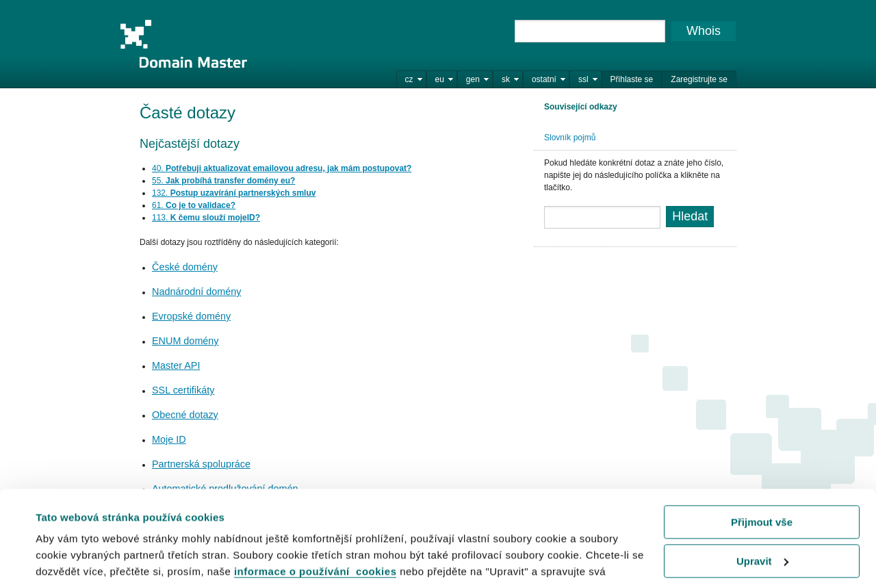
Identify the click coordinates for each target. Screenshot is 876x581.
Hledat (690, 216)
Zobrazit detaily (74, 553)
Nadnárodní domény (196, 291)
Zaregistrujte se (699, 79)
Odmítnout (762, 511)
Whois (703, 31)
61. (193, 205)
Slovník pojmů (569, 137)
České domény (185, 266)
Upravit (762, 472)
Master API (176, 365)
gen (473, 79)
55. (223, 180)
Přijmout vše (762, 433)
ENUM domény (185, 340)
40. (281, 168)
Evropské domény (191, 316)
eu (439, 79)
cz (409, 79)
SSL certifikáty (183, 390)
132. (233, 193)
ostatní (544, 79)
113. (206, 217)
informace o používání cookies (315, 483)
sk (506, 79)
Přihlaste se (632, 79)
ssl (583, 79)
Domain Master (183, 44)
